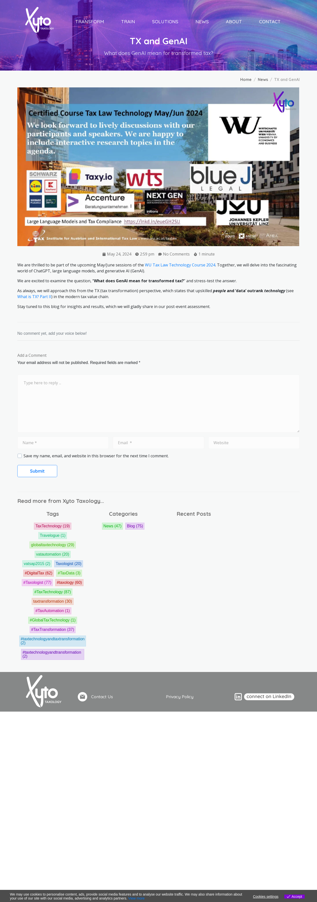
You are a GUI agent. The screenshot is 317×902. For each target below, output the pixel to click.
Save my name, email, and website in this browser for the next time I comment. (96, 456)
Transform (89, 22)
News (202, 22)
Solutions (165, 22)
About (234, 22)
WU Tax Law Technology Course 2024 (180, 265)
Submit (37, 471)
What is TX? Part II (34, 296)
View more (136, 898)
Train (128, 22)
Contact (270, 22)
